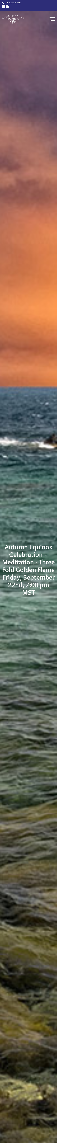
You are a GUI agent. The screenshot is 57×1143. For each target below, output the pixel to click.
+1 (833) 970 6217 (13, 2)
